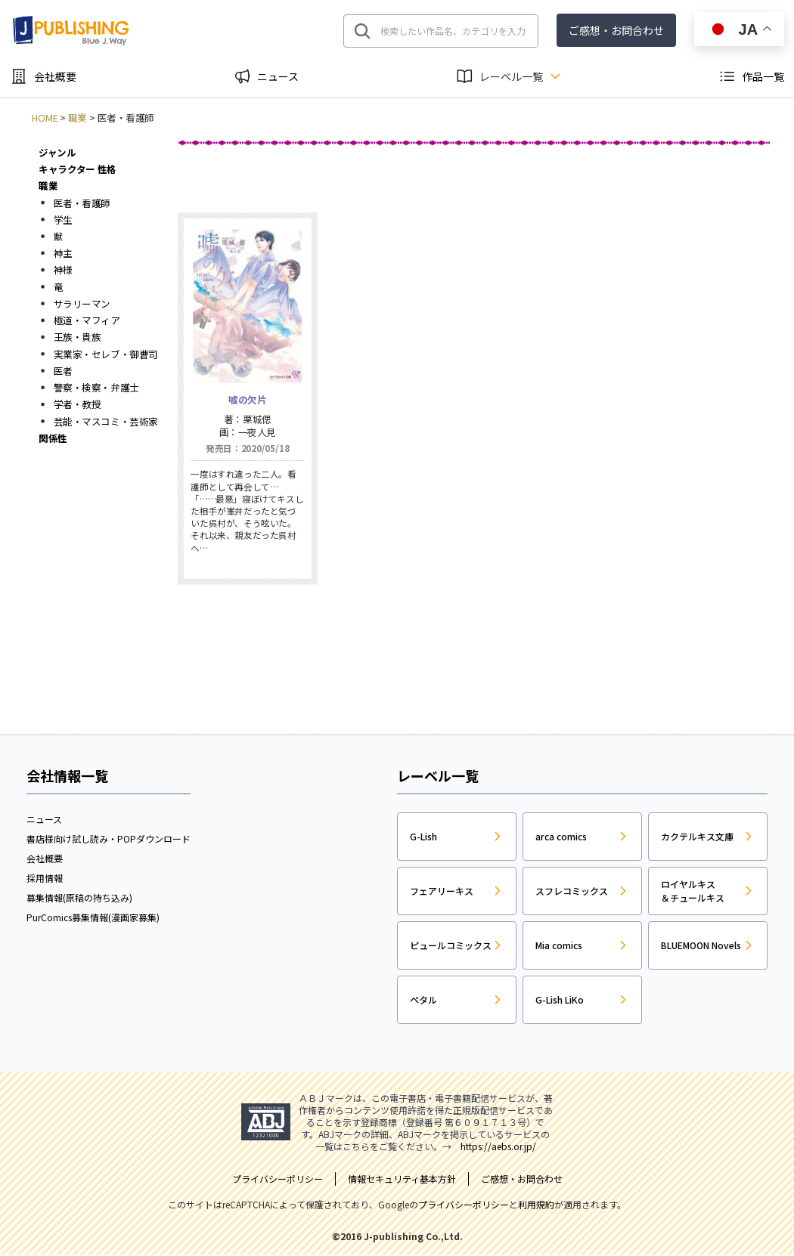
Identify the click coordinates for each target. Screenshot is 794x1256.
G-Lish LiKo (559, 999)
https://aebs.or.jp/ (498, 1146)
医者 (63, 370)
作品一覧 (763, 76)
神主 (63, 253)
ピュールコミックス (451, 945)
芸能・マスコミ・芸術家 (106, 421)
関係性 (53, 437)
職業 (77, 118)
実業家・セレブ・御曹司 (106, 353)
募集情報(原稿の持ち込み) (79, 897)
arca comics (561, 836)
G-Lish (423, 836)
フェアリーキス (441, 890)
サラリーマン (82, 303)
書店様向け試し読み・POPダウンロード (108, 838)
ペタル (423, 999)
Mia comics (558, 945)
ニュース (278, 76)
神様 (63, 270)
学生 (63, 219)
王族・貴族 (77, 337)
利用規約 (536, 1204)
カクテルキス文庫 (697, 836)
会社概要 (55, 76)
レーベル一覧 (511, 76)
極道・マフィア (87, 320)
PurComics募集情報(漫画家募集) (93, 917)
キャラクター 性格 (77, 169)
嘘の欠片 (247, 400)
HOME (45, 118)
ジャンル (57, 152)
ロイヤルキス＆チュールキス (692, 890)
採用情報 (44, 877)
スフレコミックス (571, 890)
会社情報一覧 (67, 775)
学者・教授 (77, 404)
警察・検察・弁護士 (96, 387)
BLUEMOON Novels (701, 945)
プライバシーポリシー (463, 1204)
